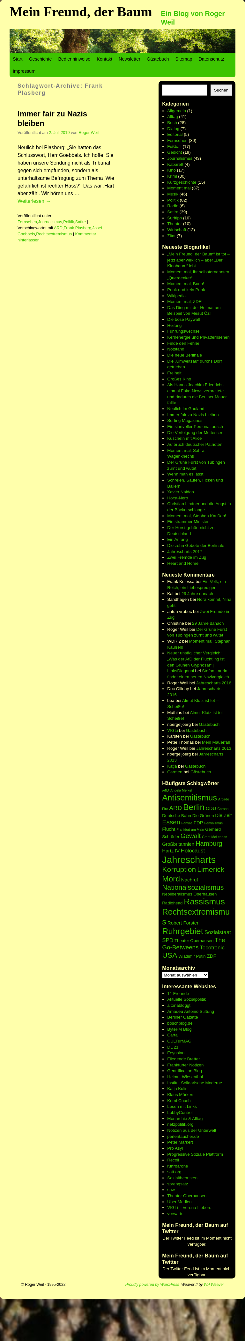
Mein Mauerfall (216, 742)
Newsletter (129, 59)
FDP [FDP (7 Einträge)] (198, 822)
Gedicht (174, 152)
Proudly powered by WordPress (152, 1284)
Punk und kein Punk (186, 289)
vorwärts (175, 1213)
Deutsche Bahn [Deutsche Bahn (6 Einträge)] (176, 815)
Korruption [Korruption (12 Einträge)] (179, 869)
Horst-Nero (177, 498)
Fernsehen (27, 221)
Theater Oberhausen (186, 1195)
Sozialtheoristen (182, 1177)
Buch (172, 122)
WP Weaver (214, 1284)
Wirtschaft (176, 229)
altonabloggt (178, 1005)
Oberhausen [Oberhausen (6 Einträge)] (205, 894)
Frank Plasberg (77, 227)
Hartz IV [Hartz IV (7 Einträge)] (171, 850)
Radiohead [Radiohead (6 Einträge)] (172, 903)
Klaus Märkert (180, 1094)
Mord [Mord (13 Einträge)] (171, 878)
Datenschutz (211, 59)
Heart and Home (182, 563)
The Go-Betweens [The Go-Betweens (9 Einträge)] (193, 944)
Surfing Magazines (184, 420)
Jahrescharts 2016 (213, 683)
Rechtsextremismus (54, 234)
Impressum (24, 71)
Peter (173, 1142)
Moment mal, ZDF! (184, 301)
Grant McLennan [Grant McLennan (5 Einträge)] (214, 837)
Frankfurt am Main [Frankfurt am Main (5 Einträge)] (190, 829)
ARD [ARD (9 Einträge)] (175, 808)
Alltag (172, 116)
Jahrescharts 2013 (213, 748)
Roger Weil (88, 132)
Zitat (171, 235)
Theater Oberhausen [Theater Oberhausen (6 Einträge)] (193, 940)
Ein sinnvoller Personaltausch (195, 426)
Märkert (186, 1142)
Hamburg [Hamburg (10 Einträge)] (209, 843)
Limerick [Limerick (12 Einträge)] (211, 869)
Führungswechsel (183, 331)
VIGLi (172, 730)
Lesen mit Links (182, 1106)
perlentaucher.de (183, 1136)
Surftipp (174, 218)
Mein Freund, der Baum (81, 11)
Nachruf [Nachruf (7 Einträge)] (189, 879)
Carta (172, 1035)
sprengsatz (177, 1184)
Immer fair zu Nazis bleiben (193, 414)
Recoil (173, 1160)
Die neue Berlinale (184, 355)
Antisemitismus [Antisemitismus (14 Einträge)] (189, 797)
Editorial (174, 134)
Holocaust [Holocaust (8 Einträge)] (193, 851)
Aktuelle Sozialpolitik (186, 999)
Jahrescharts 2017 (184, 551)
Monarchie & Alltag (185, 1118)
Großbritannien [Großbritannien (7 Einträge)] (178, 844)
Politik (68, 221)
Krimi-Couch (178, 1100)
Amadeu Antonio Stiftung (190, 1011)
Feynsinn (175, 1052)
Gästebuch (158, 59)
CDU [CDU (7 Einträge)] (211, 808)
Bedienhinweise (74, 59)
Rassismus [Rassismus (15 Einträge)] (204, 901)
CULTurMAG (179, 1041)
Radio (172, 205)
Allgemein (176, 110)
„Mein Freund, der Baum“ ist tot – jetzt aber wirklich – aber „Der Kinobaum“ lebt (198, 260)
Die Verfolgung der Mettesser (194, 432)
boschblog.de (179, 1023)
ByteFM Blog (179, 1029)
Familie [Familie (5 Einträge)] (187, 823)
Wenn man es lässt (185, 474)
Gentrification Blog (184, 1070)
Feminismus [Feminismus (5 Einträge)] (213, 823)
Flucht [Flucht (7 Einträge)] (168, 829)
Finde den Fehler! (183, 343)
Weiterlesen (34, 201)
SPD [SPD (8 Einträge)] (167, 940)
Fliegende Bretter (183, 1059)
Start (17, 59)
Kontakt (104, 59)
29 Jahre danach (197, 593)
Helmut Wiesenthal (185, 1076)
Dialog (173, 128)
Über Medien (179, 1201)
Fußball (174, 146)
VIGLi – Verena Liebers (189, 1207)
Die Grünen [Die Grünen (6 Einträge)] (203, 815)
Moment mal (178, 188)
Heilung (174, 325)
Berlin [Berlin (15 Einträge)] (193, 807)
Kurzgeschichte (181, 182)
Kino (171, 170)
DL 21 (172, 1047)
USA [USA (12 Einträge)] (169, 955)
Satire (80, 221)
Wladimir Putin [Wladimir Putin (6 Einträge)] (192, 956)
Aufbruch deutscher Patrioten (194, 444)
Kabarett (175, 164)
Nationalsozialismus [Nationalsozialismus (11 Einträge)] (193, 887)
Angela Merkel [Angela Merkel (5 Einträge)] (181, 790)
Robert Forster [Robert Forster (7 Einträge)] (183, 922)
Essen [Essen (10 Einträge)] (171, 822)
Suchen (221, 90)
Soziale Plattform (207, 1154)
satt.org (174, 1171)
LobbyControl (179, 1112)
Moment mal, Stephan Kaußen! (196, 515)
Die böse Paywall (183, 319)
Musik (172, 194)
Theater (174, 223)
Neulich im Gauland (185, 408)
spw (171, 1189)
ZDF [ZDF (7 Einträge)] (211, 956)
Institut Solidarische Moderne (194, 1082)
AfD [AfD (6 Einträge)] (165, 790)
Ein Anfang (177, 539)
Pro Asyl (175, 1148)
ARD (58, 227)
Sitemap (183, 59)
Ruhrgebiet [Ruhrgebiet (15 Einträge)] (182, 931)
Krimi (172, 176)
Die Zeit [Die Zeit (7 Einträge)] (223, 815)
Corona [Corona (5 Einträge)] (222, 809)
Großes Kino (179, 379)
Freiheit (174, 373)
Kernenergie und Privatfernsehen (198, 337)
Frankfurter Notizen (185, 1065)
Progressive (179, 1154)
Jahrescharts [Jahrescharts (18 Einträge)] (189, 859)
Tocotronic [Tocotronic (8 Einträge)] (212, 948)
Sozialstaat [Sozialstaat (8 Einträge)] (217, 932)
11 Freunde (178, 993)
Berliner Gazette (182, 1017)
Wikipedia (176, 295)
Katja (172, 766)
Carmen (174, 772)
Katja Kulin (177, 1088)
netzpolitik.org (180, 1124)
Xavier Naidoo (180, 492)
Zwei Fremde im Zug (186, 557)
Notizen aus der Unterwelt (191, 1130)
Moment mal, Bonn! (185, 283)
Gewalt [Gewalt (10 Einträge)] (191, 835)
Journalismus (50, 221)
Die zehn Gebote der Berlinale (195, 545)
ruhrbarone (177, 1166)
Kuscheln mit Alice (184, 438)
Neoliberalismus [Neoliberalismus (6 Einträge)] (177, 894)
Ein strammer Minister (188, 521)
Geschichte (40, 59)
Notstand (175, 349)
